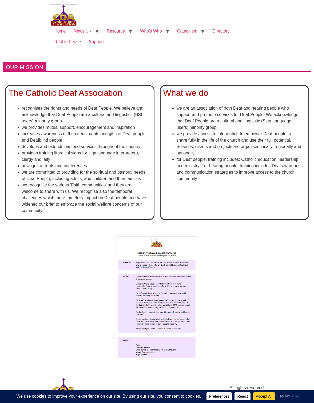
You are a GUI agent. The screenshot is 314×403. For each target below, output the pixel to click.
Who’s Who (151, 31)
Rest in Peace (67, 41)
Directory (220, 31)
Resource (116, 31)
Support (96, 41)
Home (60, 31)
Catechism (187, 31)
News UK (83, 31)
